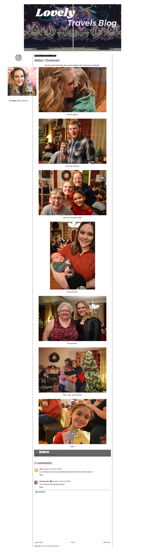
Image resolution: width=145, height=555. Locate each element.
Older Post (106, 542)
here (26, 101)
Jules (41, 469)
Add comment (40, 492)
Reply (41, 475)
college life (43, 455)
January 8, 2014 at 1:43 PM (53, 469)
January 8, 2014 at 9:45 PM (61, 481)
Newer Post (38, 542)
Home (73, 542)
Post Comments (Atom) (51, 546)
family (48, 455)
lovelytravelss (44, 481)
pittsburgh (54, 455)
